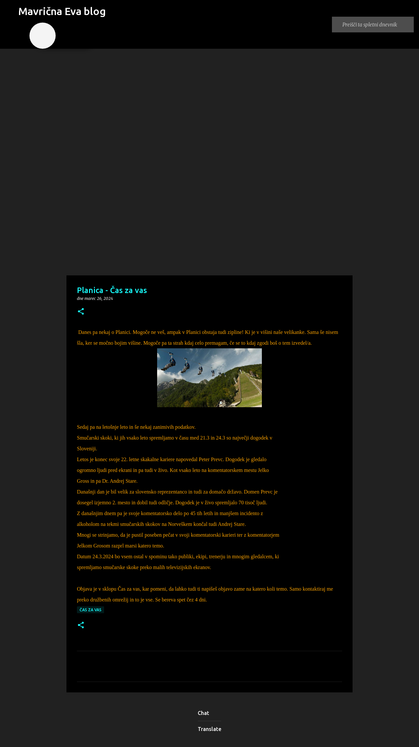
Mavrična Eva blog (62, 11)
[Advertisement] (209, 223)
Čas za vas (90, 610)
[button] (81, 311)
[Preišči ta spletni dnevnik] (377, 24)
